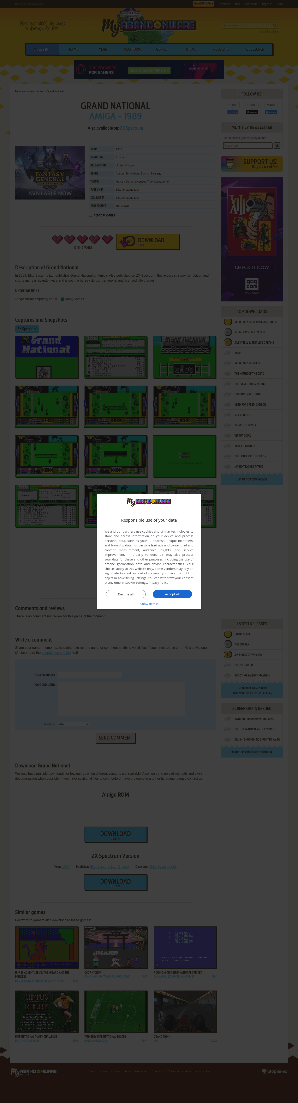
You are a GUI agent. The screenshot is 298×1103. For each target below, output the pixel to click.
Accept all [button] (172, 594)
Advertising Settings (132, 578)
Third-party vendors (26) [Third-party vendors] (145, 554)
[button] (149, 603)
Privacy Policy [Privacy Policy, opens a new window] (158, 582)
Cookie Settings (136, 582)
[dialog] (149, 551)
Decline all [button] (126, 594)
